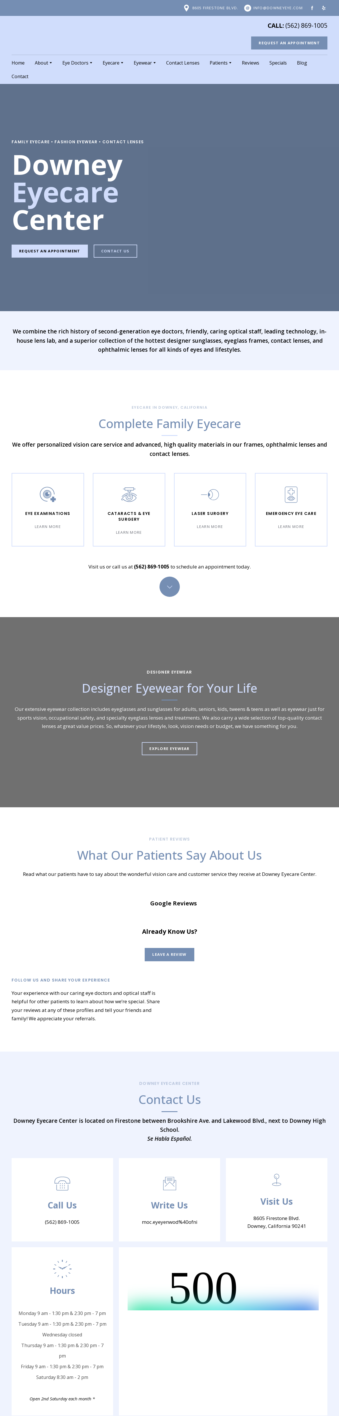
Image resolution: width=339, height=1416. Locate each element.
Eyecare (111, 63)
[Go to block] (169, 587)
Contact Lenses (183, 63)
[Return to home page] (46, 35)
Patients (219, 63)
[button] (210, 8)
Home (18, 63)
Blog (302, 63)
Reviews (250, 63)
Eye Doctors (75, 63)
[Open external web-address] (196, 971)
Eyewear (143, 63)
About (41, 63)
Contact (20, 76)
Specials (278, 63)
